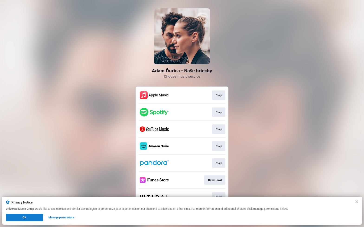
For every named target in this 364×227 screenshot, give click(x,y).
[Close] (357, 201)
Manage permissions (62, 217)
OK (24, 217)
